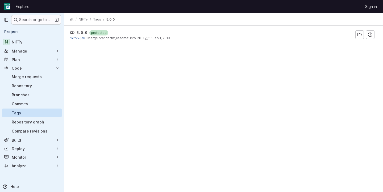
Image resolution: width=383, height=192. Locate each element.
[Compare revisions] (32, 131)
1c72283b (77, 38)
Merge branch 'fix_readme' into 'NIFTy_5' (119, 38)
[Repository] (32, 85)
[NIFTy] (32, 42)
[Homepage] (7, 6)
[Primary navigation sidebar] (6, 19)
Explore (23, 6)
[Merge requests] (32, 76)
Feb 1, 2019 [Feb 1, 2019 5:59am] (161, 38)
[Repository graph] (32, 122)
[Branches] (32, 94)
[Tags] (32, 113)
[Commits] (32, 103)
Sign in (371, 6)
